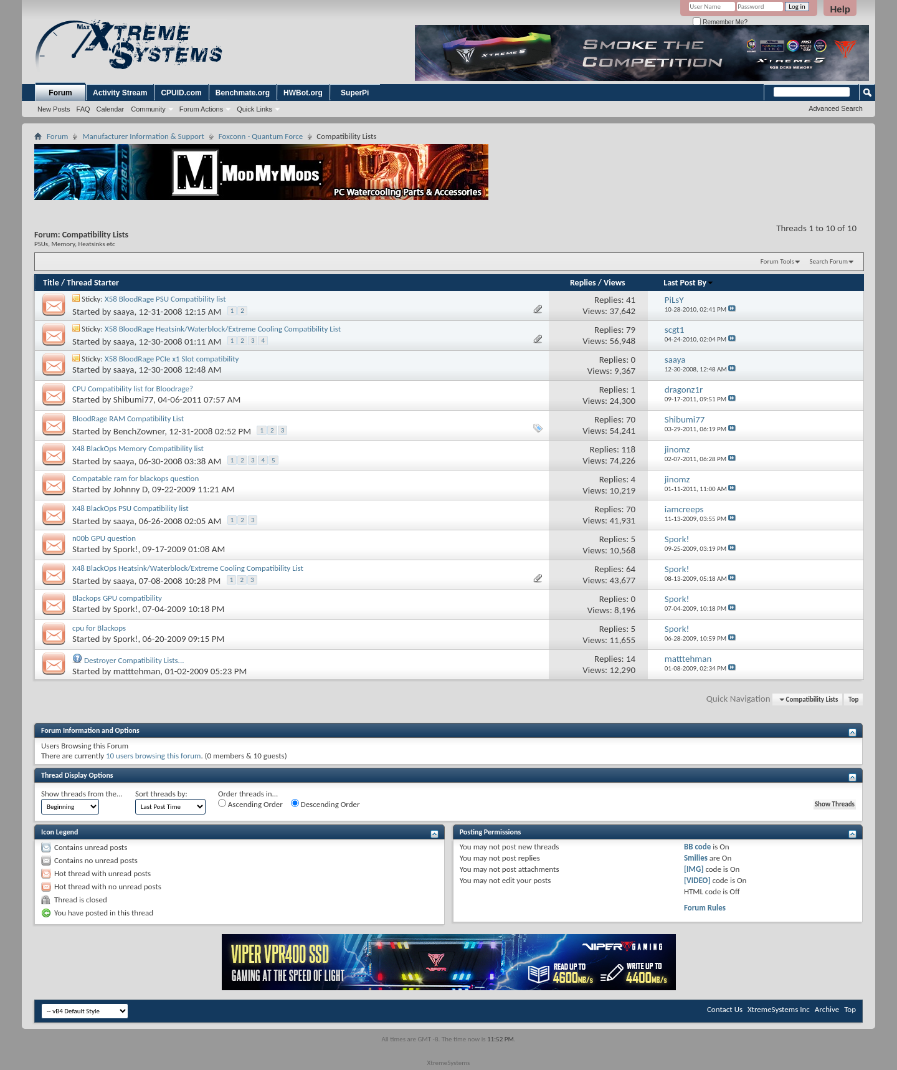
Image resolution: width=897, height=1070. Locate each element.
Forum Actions (201, 109)
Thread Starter (93, 282)
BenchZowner (138, 431)
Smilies (696, 857)
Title (51, 282)
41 (630, 299)
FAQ (83, 109)
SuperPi (355, 92)
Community (148, 109)
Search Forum (829, 261)
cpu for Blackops (99, 628)
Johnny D (130, 489)
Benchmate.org (243, 92)
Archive (827, 1009)
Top (853, 699)
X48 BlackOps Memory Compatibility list (138, 448)
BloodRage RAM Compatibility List (128, 418)
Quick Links (254, 109)
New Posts (53, 109)
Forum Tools (777, 261)
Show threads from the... (82, 793)
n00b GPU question (104, 538)
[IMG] (694, 869)
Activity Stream (120, 92)
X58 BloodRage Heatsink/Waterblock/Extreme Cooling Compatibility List (223, 328)
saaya (124, 311)
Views (614, 282)
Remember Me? (720, 22)
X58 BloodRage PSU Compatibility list (165, 298)
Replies (583, 282)
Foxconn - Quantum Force (261, 136)
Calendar (111, 109)
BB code (697, 846)
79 (630, 329)
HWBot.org (303, 92)
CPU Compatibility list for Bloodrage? (132, 388)
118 (628, 449)
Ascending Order (250, 804)
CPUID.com (181, 92)
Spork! (125, 549)
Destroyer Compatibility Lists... (134, 660)
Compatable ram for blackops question (135, 478)
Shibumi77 (133, 399)
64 (630, 569)
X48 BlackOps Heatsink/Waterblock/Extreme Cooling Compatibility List (187, 568)
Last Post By (688, 282)
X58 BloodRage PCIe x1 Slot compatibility (172, 358)
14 (630, 658)
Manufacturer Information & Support (143, 136)
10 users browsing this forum (153, 755)
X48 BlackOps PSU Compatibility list (130, 508)
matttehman (137, 671)
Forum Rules (705, 907)
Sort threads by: (161, 793)
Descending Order (325, 804)
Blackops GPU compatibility (117, 598)
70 (630, 419)
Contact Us (725, 1009)
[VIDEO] (697, 880)
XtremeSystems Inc (779, 1009)
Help (840, 9)
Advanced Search (836, 108)
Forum (60, 92)
